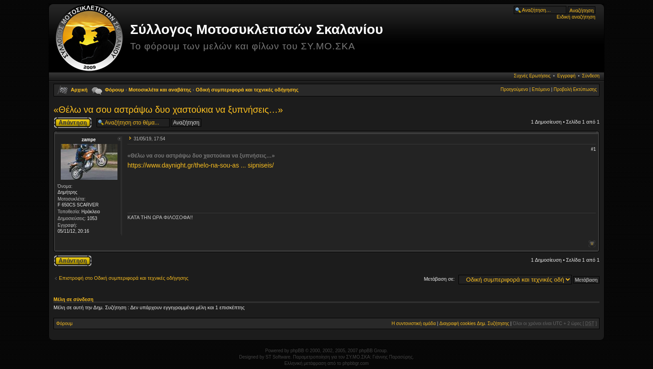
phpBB (297, 350)
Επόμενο (541, 89)
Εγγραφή (566, 75)
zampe (89, 139)
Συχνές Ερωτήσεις (532, 75)
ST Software (278, 357)
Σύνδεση (590, 75)
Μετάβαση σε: (439, 279)
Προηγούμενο (514, 89)
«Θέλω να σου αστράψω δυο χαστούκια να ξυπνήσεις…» (168, 110)
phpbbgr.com (355, 363)
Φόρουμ (114, 89)
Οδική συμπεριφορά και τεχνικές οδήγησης (247, 89)
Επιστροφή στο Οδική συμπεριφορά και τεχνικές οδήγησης (124, 278)
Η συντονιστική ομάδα (414, 323)
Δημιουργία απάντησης (73, 123)
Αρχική (79, 89)
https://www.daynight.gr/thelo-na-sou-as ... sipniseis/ (200, 165)
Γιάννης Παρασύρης (393, 357)
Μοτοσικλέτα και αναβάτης (160, 89)
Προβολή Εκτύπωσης (575, 89)
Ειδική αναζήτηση (576, 16)
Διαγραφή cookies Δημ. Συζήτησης (474, 323)
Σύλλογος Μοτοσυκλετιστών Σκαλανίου (256, 29)
